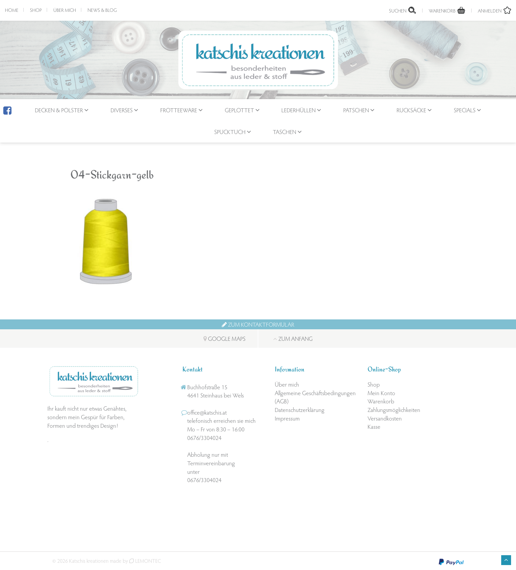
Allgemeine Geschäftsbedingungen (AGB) (315, 397)
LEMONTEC (145, 560)
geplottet (239, 110)
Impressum (287, 418)
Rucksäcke (411, 110)
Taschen (284, 131)
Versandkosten (385, 418)
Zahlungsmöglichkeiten (394, 409)
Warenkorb (381, 401)
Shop (36, 10)
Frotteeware (178, 110)
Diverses (122, 110)
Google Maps (224, 338)
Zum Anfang (293, 338)
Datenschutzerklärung (299, 409)
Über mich (64, 10)
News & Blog (102, 10)
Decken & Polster (59, 110)
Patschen (356, 110)
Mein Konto (381, 393)
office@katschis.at (207, 412)
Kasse (374, 426)
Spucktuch (229, 131)
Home (11, 10)
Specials (465, 110)
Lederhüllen (298, 110)
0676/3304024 (204, 437)
